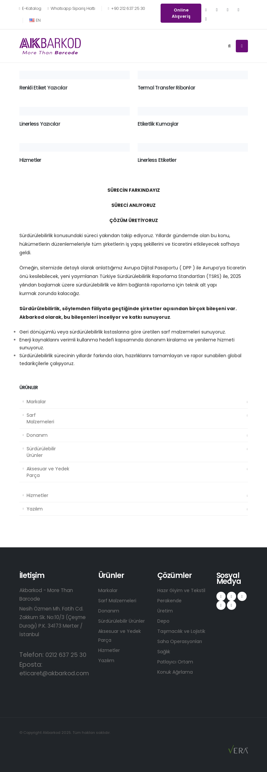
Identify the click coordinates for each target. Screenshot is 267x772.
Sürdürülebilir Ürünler (41, 452)
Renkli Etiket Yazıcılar (43, 87)
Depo (163, 620)
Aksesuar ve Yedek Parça (48, 472)
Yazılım (35, 509)
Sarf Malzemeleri (40, 418)
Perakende (170, 600)
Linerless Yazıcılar (39, 123)
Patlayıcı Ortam (176, 661)
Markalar (36, 401)
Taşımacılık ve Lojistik (182, 631)
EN (35, 20)
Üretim (165, 610)
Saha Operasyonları (181, 641)
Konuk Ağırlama (176, 671)
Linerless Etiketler (157, 160)
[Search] (229, 46)
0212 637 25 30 (67, 654)
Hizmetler (37, 495)
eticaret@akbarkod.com (57, 673)
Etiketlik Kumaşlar (158, 123)
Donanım (37, 435)
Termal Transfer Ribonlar (166, 87)
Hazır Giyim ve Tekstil (182, 590)
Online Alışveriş (181, 13)
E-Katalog (30, 8)
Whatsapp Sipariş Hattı (71, 8)
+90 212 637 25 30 (126, 8)
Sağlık (164, 651)
